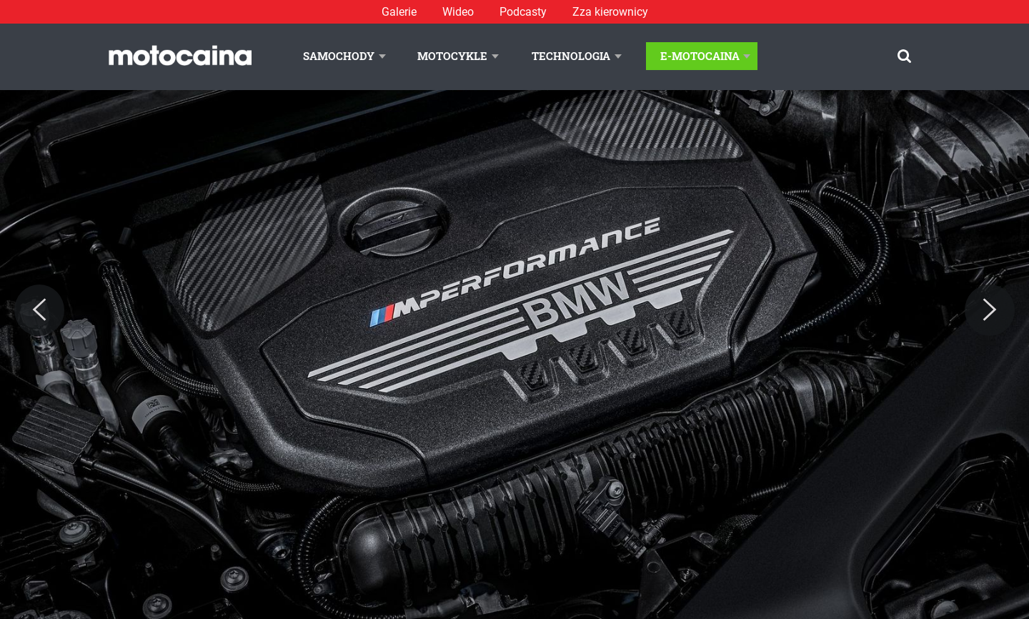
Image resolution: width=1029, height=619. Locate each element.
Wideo (458, 12)
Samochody (338, 56)
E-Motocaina (700, 56)
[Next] (990, 310)
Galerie (399, 12)
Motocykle (452, 56)
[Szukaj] (904, 56)
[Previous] (39, 310)
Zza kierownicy (610, 12)
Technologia (571, 56)
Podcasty (523, 12)
